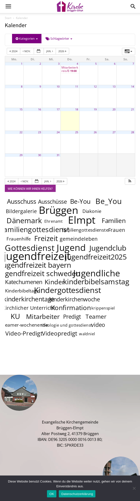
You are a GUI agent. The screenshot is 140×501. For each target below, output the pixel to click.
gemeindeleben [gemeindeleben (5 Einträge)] (79, 238)
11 (76, 86)
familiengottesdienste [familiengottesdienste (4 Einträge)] (85, 230)
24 (58, 132)
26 (95, 132)
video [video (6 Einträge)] (98, 324)
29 (21, 155)
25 (76, 132)
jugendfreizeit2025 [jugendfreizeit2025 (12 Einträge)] (96, 256)
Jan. (50, 51)
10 (58, 86)
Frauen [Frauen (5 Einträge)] (116, 229)
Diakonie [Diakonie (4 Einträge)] (92, 211)
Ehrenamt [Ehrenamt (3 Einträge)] (53, 221)
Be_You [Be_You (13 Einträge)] (109, 201)
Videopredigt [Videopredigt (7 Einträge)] (60, 333)
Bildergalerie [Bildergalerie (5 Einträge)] (21, 211)
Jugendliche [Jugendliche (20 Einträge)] (96, 273)
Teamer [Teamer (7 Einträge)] (96, 317)
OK (51, 494)
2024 (13, 51)
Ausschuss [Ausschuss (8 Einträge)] (21, 201)
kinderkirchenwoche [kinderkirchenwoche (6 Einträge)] (74, 299)
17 (58, 109)
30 (39, 155)
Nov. (27, 51)
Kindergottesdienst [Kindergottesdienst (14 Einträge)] (67, 290)
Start (8, 18)
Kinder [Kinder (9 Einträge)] (55, 281)
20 (114, 109)
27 (114, 132)
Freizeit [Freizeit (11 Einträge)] (46, 238)
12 (95, 86)
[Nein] (134, 488)
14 (132, 86)
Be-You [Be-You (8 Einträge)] (80, 201)
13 (114, 86)
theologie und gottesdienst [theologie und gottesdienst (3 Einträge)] (66, 325)
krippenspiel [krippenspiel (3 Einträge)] (103, 308)
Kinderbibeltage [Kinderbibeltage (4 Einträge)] (22, 291)
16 (39, 109)
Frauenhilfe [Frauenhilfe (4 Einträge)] (19, 239)
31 (58, 155)
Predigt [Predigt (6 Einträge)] (72, 316)
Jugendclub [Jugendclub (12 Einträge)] (108, 247)
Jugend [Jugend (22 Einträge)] (71, 247)
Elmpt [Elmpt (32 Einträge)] (81, 219)
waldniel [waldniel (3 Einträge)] (87, 333)
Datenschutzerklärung (77, 494)
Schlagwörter (59, 38)
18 (76, 109)
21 (132, 109)
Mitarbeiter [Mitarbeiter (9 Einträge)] (43, 316)
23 (39, 132)
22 (21, 132)
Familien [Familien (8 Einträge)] (114, 220)
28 (132, 132)
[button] (130, 181)
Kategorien (27, 38)
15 (21, 109)
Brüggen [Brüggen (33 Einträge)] (59, 209)
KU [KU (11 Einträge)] (15, 316)
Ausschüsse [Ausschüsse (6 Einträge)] (52, 201)
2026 (62, 51)
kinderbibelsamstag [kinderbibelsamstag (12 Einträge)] (96, 281)
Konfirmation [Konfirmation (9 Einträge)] (71, 307)
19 (95, 109)
